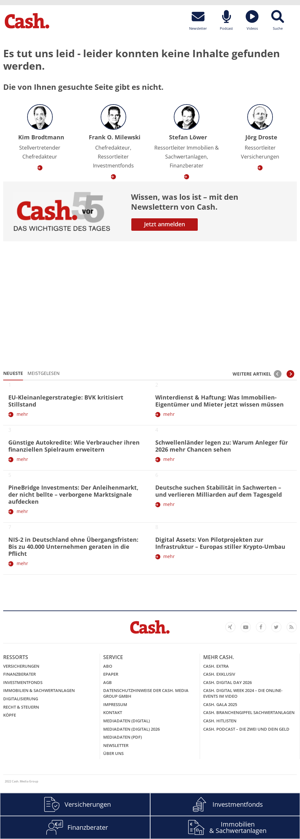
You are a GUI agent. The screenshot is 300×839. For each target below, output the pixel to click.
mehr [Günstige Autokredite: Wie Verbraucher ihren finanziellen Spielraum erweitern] (22, 459)
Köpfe (9, 715)
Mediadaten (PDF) (122, 737)
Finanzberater (19, 674)
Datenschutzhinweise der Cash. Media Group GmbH (145, 693)
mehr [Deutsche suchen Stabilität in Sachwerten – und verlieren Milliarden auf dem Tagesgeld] (169, 504)
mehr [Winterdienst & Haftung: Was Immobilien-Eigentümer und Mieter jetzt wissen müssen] (169, 414)
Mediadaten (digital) (126, 721)
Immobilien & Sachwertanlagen (39, 690)
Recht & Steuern (21, 707)
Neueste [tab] (13, 373)
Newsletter (115, 745)
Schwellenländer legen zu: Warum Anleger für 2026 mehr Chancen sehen (221, 446)
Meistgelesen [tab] (43, 373)
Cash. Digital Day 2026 (227, 682)
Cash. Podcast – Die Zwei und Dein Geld (246, 729)
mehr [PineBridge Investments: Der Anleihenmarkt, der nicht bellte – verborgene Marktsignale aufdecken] (22, 511)
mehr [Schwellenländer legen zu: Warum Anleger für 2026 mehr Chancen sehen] (169, 459)
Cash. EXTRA (216, 666)
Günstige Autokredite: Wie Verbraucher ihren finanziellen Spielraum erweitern (74, 446)
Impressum (115, 704)
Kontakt (112, 712)
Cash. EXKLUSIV (219, 674)
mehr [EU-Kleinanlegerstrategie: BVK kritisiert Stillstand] (22, 414)
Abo (107, 666)
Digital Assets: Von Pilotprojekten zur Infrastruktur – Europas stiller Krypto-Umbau (220, 543)
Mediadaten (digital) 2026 (131, 729)
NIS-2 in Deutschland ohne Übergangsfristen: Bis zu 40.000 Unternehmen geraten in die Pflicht (73, 546)
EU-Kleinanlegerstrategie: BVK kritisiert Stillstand (65, 400)
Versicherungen (21, 666)
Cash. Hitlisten (219, 721)
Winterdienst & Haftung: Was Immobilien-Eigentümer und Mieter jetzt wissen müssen (219, 400)
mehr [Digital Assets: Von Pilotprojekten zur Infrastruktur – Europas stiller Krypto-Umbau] (169, 556)
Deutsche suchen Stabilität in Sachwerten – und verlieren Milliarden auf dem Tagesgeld (218, 491)
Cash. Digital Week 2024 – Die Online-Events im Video (242, 693)
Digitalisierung (20, 699)
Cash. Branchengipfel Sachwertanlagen (249, 712)
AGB (107, 682)
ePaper (110, 674)
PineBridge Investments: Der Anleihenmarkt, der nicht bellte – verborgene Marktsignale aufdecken (73, 494)
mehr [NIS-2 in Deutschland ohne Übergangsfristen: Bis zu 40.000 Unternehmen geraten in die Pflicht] (22, 563)
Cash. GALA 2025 (220, 704)
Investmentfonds (22, 682)
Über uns (113, 753)
